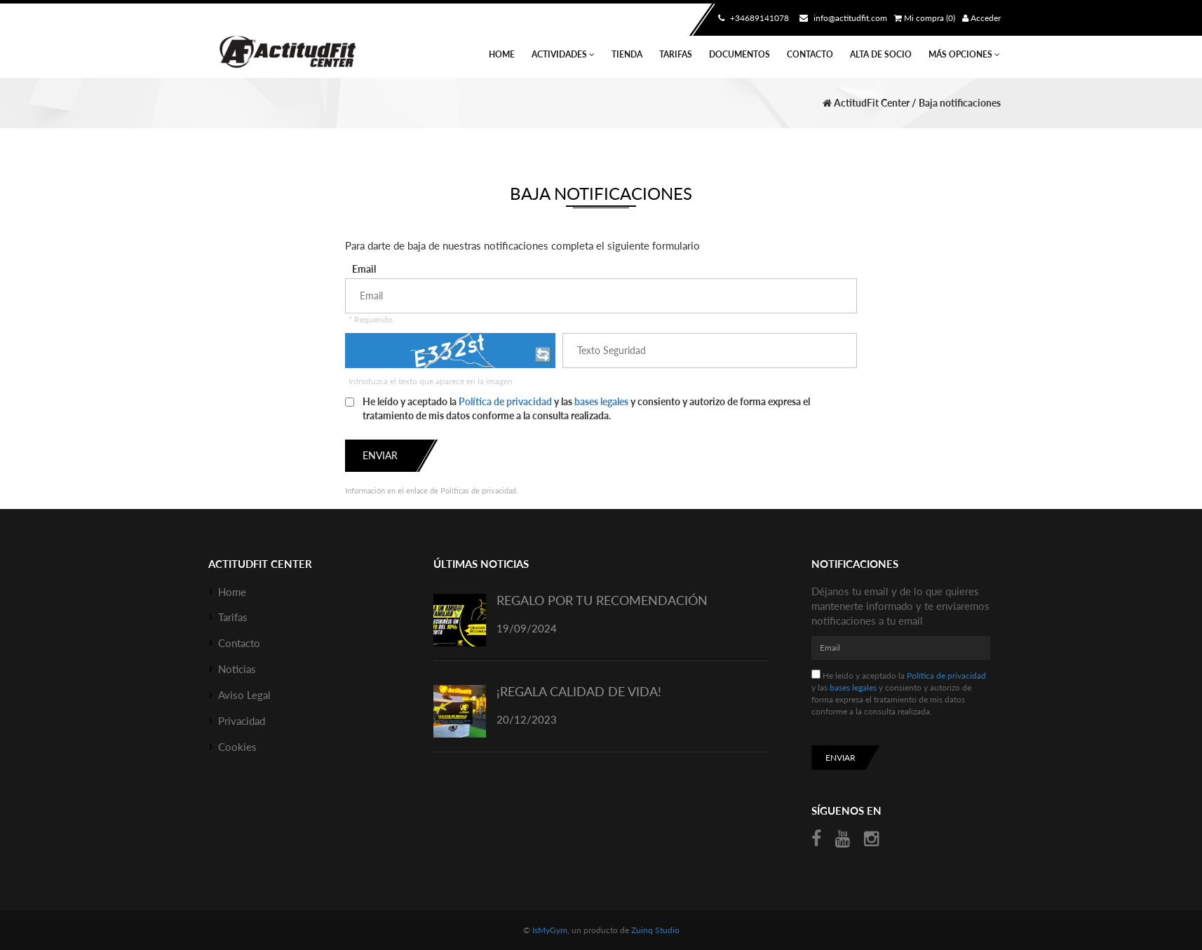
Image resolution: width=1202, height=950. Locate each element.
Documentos (739, 54)
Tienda (627, 54)
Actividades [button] (563, 54)
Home (502, 54)
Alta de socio (881, 54)
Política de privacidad (505, 401)
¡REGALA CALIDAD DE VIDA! (579, 691)
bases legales (601, 401)
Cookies (237, 746)
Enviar (380, 455)
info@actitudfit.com (841, 18)
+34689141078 (752, 18)
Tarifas (675, 54)
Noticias (237, 669)
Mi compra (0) (924, 18)
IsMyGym (549, 930)
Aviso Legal (244, 694)
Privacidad (241, 720)
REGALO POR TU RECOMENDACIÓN (602, 600)
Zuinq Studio (655, 930)
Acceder (981, 18)
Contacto (810, 54)
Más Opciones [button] (964, 54)
